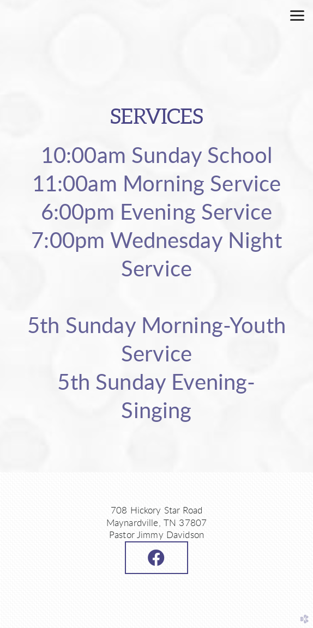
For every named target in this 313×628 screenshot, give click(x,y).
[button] (156, 557)
